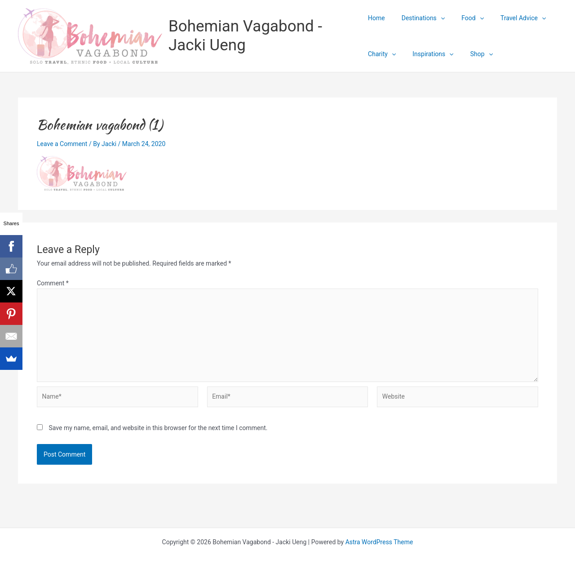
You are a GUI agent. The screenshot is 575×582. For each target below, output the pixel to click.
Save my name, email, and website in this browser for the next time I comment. (158, 427)
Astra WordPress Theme (379, 542)
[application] (437, 18)
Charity (382, 54)
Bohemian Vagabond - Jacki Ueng (245, 35)
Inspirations (428, 54)
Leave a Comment (62, 143)
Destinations (419, 18)
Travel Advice (511, 18)
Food (464, 18)
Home (376, 18)
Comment (53, 283)
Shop (473, 54)
